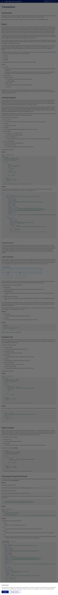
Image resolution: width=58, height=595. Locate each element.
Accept (5, 592)
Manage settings (15, 592)
